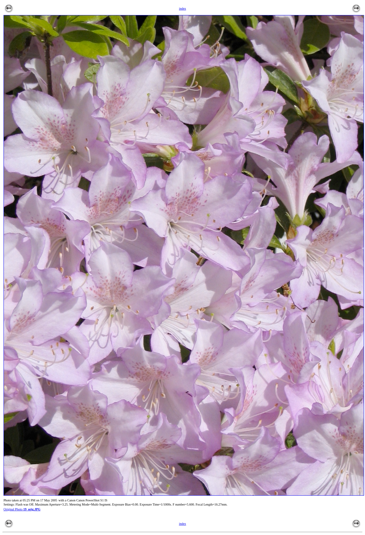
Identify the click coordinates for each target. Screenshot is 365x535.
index (182, 523)
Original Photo (22, 509)
